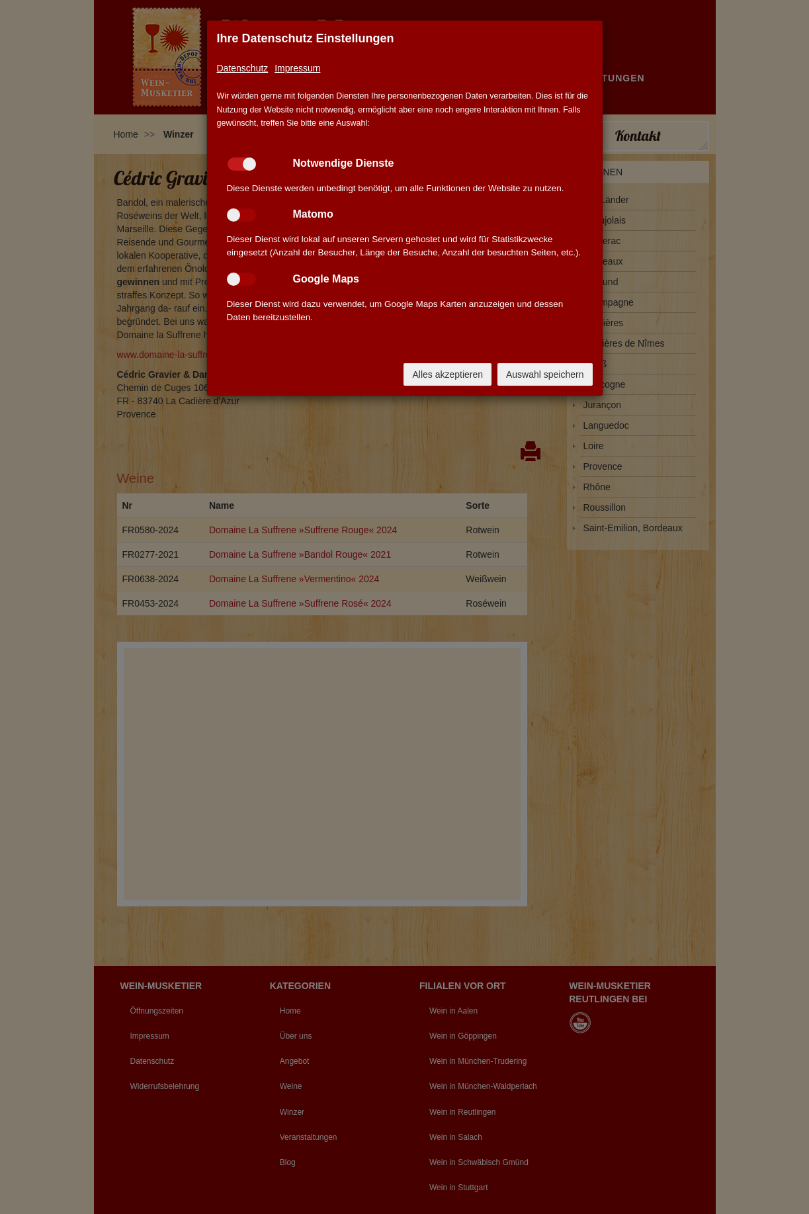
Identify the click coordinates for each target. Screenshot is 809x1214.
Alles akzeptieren (447, 374)
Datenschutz (243, 68)
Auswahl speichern (545, 374)
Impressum (297, 68)
